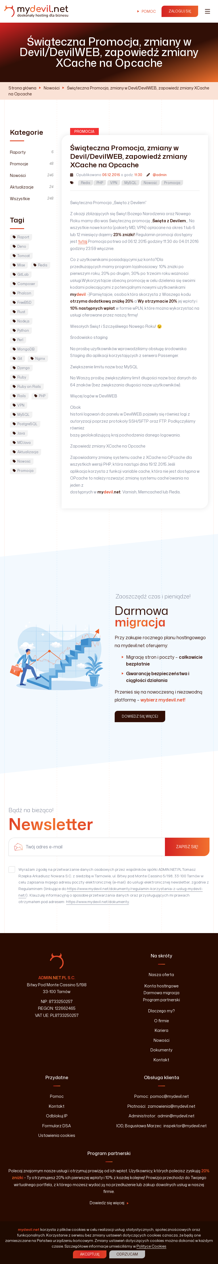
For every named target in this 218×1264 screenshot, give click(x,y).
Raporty (31, 152)
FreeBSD (22, 302)
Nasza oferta (161, 974)
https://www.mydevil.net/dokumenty (97, 901)
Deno (19, 246)
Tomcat (21, 255)
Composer (24, 283)
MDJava (22, 442)
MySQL (130, 182)
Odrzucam (127, 1254)
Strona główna (22, 88)
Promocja (172, 182)
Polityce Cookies (151, 1246)
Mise (19, 265)
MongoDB (24, 349)
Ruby (19, 377)
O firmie (161, 1020)
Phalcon (22, 293)
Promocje (31, 163)
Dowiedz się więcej (107, 1202)
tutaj (82, 241)
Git (17, 358)
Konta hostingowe (161, 986)
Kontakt (161, 1059)
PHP (100, 182)
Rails (19, 395)
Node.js (21, 321)
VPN (113, 182)
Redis (85, 182)
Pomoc (149, 11)
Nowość (150, 182)
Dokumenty (161, 1050)
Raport (21, 237)
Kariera (161, 1030)
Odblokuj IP (57, 1115)
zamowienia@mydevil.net (171, 1106)
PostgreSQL (25, 424)
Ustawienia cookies (56, 1135)
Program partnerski (161, 999)
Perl (18, 339)
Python (21, 330)
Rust (19, 311)
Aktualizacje (31, 187)
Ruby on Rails (27, 386)
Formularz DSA (56, 1125)
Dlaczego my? (161, 1010)
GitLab (21, 274)
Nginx (38, 358)
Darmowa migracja (161, 992)
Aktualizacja (25, 452)
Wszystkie (31, 198)
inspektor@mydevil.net (185, 1125)
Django (21, 367)
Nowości (52, 88)
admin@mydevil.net (176, 1115)
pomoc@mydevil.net (169, 1096)
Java (19, 433)
